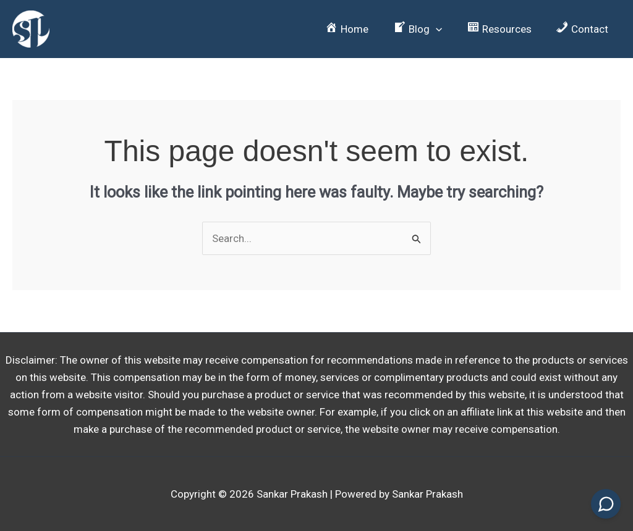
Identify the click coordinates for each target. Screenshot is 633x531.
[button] (426, 29)
